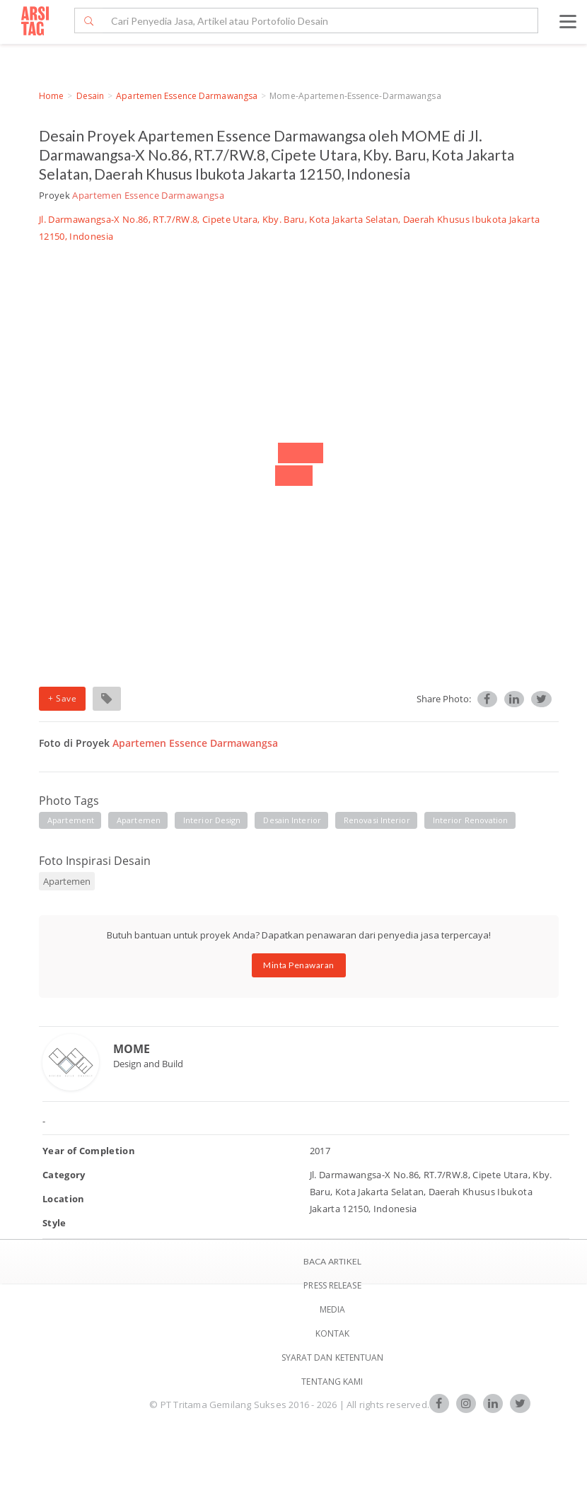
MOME (131, 1049)
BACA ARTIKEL (332, 1261)
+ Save (62, 698)
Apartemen (67, 881)
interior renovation (470, 820)
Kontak (332, 1333)
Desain (90, 96)
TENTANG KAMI (332, 1382)
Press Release (332, 1285)
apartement (70, 820)
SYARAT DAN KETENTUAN (332, 1357)
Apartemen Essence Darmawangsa (186, 96)
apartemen (139, 820)
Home (51, 96)
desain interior (292, 820)
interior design (212, 820)
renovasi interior (377, 820)
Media (333, 1309)
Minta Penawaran (299, 965)
